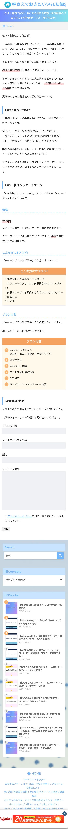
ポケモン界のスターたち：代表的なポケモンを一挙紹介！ (34, 800)
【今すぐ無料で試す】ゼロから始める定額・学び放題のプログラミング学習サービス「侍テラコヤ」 (34, 15)
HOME (34, 773)
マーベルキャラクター (34, 779)
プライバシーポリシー (19, 516)
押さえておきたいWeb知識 (34, 4)
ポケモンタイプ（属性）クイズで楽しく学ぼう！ (34, 804)
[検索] (60, 555)
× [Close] (64, 813)
